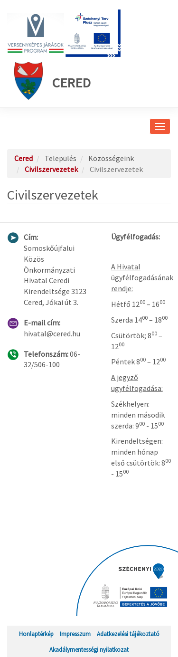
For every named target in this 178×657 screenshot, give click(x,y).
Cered (52, 81)
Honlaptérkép (36, 634)
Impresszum (75, 634)
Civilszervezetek (51, 169)
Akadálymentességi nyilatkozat (89, 649)
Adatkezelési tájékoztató (128, 634)
